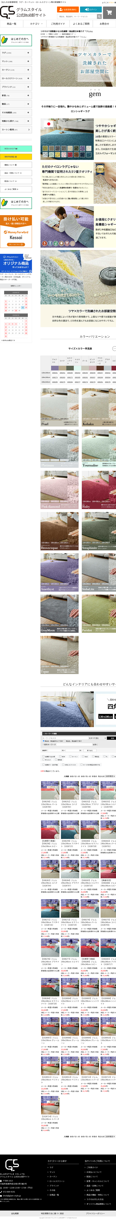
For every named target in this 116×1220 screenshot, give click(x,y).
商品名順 (101, 776)
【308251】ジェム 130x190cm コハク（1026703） (69, 804)
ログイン (93, 9)
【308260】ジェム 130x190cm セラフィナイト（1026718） (90, 843)
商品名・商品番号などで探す (53, 741)
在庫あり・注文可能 (51, 765)
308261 (55, 373)
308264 (107, 377)
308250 (85, 373)
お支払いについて (94, 1172)
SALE (86, 757)
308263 (62, 377)
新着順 (94, 776)
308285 (55, 382)
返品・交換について (12, 173)
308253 (77, 373)
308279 (92, 382)
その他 (52, 1190)
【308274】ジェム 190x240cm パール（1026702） (89, 922)
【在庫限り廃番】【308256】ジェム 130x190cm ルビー (49, 843)
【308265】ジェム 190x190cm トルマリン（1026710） (90, 883)
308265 (77, 377)
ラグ (51, 1167)
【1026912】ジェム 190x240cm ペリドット (70, 1080)
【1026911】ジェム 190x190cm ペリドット (50, 1080)
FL (106, 757)
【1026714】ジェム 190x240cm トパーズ (50, 1117)
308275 (62, 382)
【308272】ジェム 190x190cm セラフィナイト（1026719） (70, 922)
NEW (63, 757)
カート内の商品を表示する (91, 765)
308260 (70, 373)
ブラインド (54, 1185)
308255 (92, 373)
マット (52, 1172)
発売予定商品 (10, 156)
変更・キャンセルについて (98, 1181)
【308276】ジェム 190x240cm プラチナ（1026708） (50, 961)
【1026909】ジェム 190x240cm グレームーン (90, 1040)
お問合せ (104, 23)
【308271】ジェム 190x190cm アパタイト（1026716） (50, 922)
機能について (10, 165)
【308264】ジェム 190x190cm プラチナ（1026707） (70, 883)
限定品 (97, 757)
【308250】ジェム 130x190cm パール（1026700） (49, 804)
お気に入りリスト (70, 765)
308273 (55, 377)
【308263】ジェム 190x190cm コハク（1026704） (49, 883)
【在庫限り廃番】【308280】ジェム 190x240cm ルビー (89, 961)
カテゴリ (35, 23)
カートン (75, 757)
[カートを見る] (109, 13)
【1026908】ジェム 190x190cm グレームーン (70, 1040)
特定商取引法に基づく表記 (52, 1213)
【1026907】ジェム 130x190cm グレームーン (50, 1040)
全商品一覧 (54, 1194)
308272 (70, 377)
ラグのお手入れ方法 (95, 1199)
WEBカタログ (10, 148)
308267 (92, 377)
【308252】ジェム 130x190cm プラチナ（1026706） (90, 804)
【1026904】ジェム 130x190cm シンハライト (70, 1001)
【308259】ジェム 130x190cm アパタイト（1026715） (70, 843)
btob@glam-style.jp (12, 1195)
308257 (100, 373)
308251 (62, 373)
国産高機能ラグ (67, 34)
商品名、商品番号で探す (73, 741)
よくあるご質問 (81, 23)
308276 (107, 382)
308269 (100, 377)
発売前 (60, 760)
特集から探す (53, 34)
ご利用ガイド (58, 23)
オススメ (48, 760)
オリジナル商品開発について (99, 1203)
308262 (85, 377)
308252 (107, 373)
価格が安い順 (75, 776)
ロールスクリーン (57, 1181)
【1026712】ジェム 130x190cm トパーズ (90, 1078)
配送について (10, 181)
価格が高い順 (86, 776)
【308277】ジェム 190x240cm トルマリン (70, 961)
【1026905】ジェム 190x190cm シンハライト (90, 1001)
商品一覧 (11, 23)
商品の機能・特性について (98, 1194)
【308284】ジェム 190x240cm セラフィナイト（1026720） (50, 1001)
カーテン (53, 1176)
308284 (70, 382)
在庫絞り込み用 (50, 757)
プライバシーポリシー (95, 1213)
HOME (42, 34)
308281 (100, 382)
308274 (85, 382)
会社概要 (15, 1213)
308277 (77, 382)
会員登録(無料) (70, 9)
